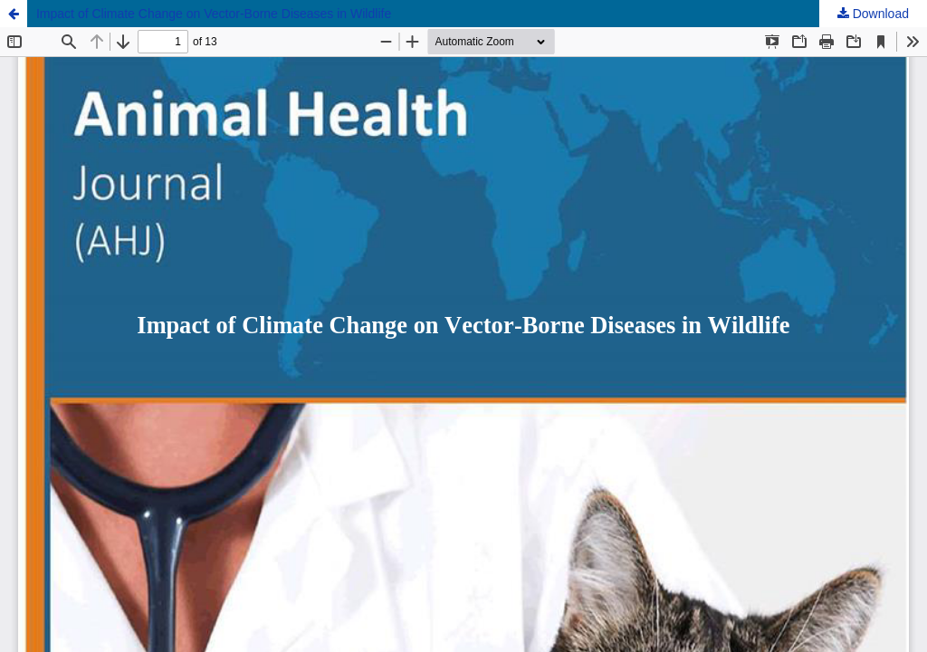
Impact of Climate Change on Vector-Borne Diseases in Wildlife (213, 13)
